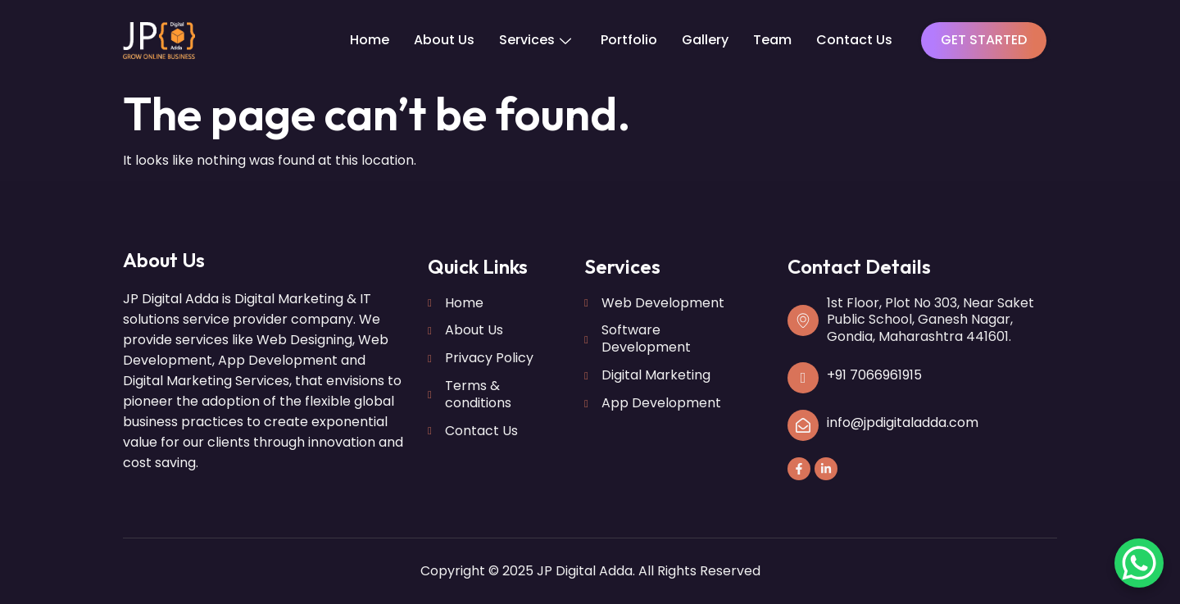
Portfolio (629, 39)
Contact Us (854, 39)
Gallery (705, 39)
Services (535, 39)
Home (369, 39)
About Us (444, 39)
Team (772, 39)
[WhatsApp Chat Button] (1139, 563)
